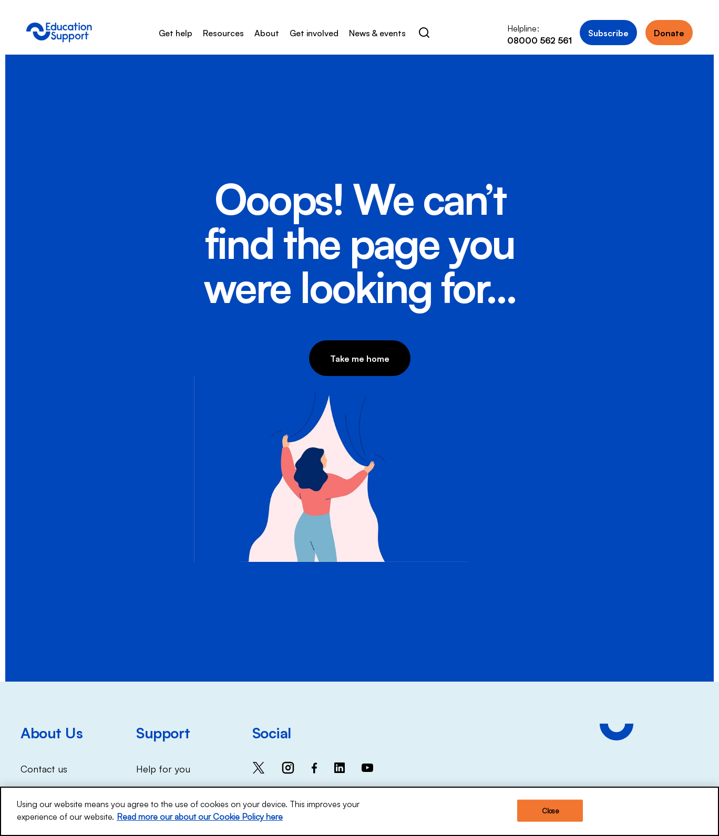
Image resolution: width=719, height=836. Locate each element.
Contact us (43, 768)
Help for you (163, 768)
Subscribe (608, 32)
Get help (175, 32)
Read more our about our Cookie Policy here (200, 818)
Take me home (359, 358)
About (266, 32)
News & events (377, 32)
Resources (223, 32)
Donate (669, 32)
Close (550, 813)
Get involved (314, 32)
